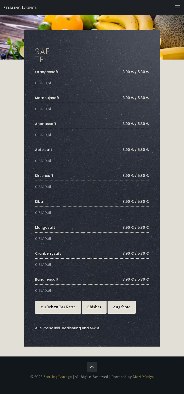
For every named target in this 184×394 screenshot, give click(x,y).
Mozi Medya (143, 377)
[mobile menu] (177, 7)
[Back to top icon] (92, 367)
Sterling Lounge (57, 377)
